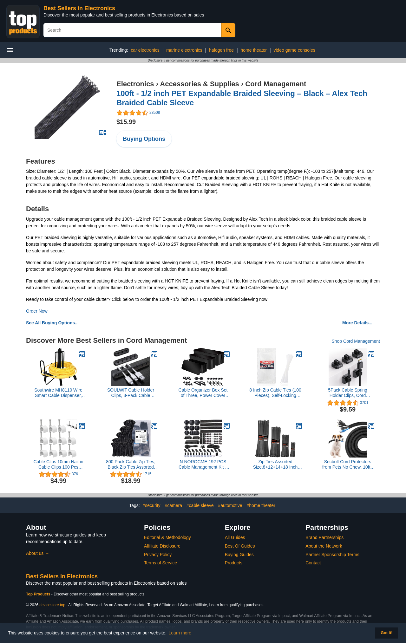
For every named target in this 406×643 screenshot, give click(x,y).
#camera (173, 505)
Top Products (38, 594)
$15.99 (126, 121)
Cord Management (275, 84)
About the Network (323, 546)
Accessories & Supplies (199, 84)
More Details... (357, 322)
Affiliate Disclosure (162, 546)
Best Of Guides (240, 546)
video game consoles (294, 50)
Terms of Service (160, 562)
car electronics (145, 50)
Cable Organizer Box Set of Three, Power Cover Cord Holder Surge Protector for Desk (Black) (203, 392)
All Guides (235, 537)
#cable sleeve (200, 505)
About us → (37, 553)
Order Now (37, 311)
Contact (313, 562)
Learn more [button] (180, 632)
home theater (254, 50)
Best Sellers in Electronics (79, 8)
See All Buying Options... (52, 322)
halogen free (221, 50)
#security (151, 505)
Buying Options (144, 139)
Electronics (135, 84)
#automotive (230, 505)
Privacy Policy (158, 554)
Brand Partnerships (324, 537)
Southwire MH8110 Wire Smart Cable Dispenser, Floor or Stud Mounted (58, 392)
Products (233, 562)
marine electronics (184, 50)
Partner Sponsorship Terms (332, 554)
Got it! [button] (386, 633)
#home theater (261, 505)
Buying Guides (239, 554)
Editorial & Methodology (167, 537)
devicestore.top (52, 605)
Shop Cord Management (355, 341)
